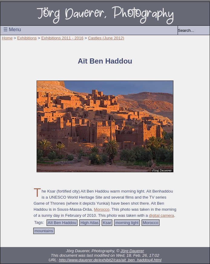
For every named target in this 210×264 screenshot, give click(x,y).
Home (7, 38)
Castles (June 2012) (106, 38)
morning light (126, 222)
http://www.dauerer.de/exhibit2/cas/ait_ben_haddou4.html (110, 260)
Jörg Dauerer (132, 251)
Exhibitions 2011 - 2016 (62, 38)
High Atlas (89, 222)
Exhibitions (27, 38)
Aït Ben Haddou (62, 222)
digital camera (161, 215)
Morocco (101, 209)
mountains (43, 231)
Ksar (107, 222)
